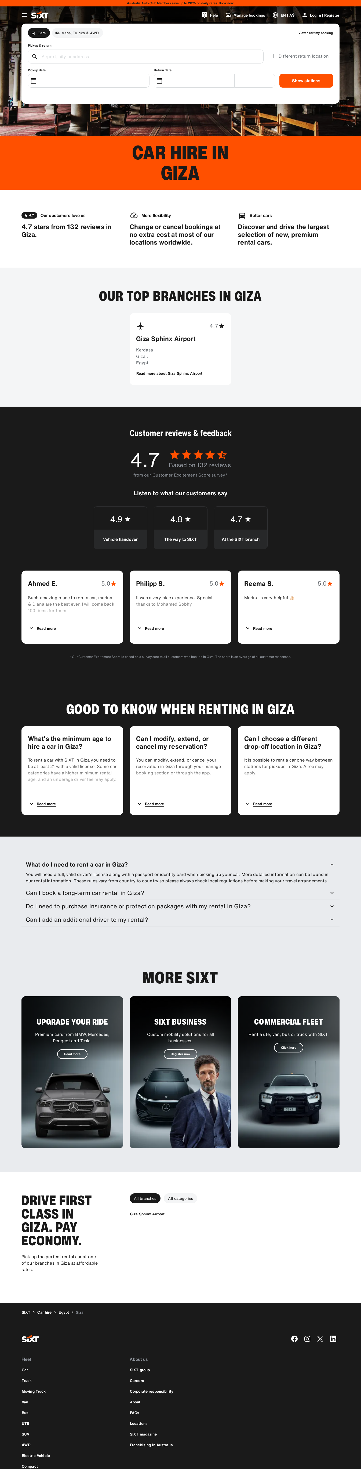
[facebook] (294, 1289)
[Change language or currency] (283, 15)
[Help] (209, 15)
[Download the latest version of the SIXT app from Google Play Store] (76, 1435)
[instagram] (307, 1289)
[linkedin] (333, 1289)
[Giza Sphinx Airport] (147, 1164)
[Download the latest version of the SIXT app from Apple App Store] (37, 1435)
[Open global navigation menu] (24, 15)
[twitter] (320, 1289)
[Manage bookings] (245, 15)
